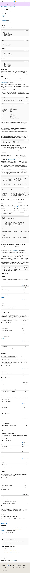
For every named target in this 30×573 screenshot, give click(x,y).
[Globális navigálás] (1, 1)
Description (3, 16)
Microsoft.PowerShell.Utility (11, 6)
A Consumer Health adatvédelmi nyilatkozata (8, 568)
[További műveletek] (28, 6)
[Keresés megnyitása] (24, 1)
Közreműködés (18, 567)
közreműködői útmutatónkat (6, 543)
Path (2, 415)
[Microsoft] (15, 1)
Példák (3, 17)
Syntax (3, 15)
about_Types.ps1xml (4, 82)
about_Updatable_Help (11, 159)
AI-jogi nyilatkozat (4, 567)
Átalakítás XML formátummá (7, 535)
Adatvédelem (23, 567)
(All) (2, 380)
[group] (15, 100)
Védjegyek (24, 568)
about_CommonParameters (14, 511)
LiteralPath (3, 338)
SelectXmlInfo (4, 523)
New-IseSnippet (15, 250)
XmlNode (23, 444)
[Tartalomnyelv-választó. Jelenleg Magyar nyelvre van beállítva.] (4, 565)
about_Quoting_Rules (15, 206)
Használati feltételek (19, 568)
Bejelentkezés (27, 1)
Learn (2, 6)
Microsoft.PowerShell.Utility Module (8, 11)
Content (3, 297)
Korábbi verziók (10, 567)
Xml (2, 456)
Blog (14, 567)
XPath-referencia (18, 529)
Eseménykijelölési (4, 530)
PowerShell (5, 6)
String (24, 287)
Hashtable (24, 370)
